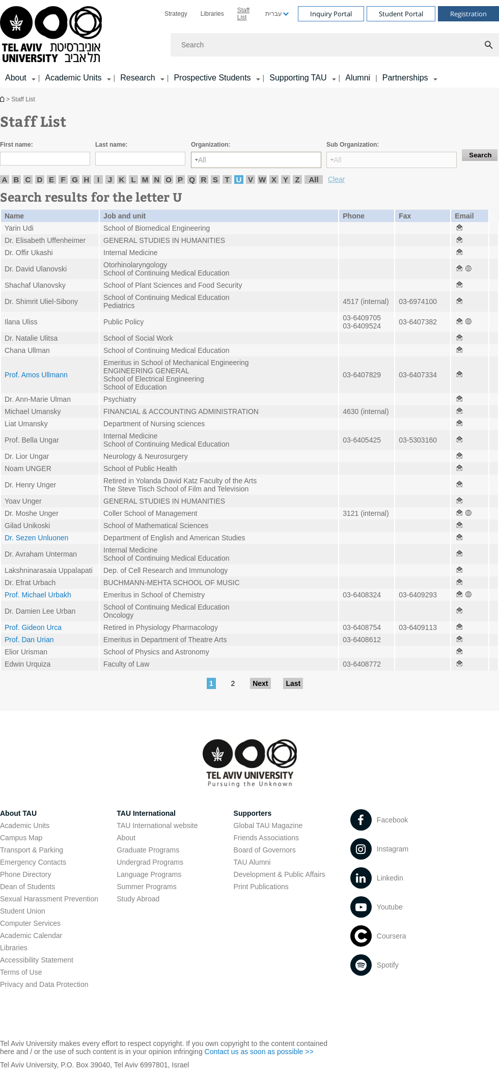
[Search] (335, 45)
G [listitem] (75, 179)
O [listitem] (168, 179)
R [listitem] (204, 179)
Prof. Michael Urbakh (38, 595)
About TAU (18, 813)
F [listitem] (63, 179)
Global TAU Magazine (268, 825)
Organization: (210, 144)
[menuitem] (176, 14)
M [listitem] (145, 179)
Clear (336, 179)
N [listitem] (157, 179)
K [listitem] (122, 179)
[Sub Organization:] (391, 160)
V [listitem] (250, 179)
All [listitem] (313, 179)
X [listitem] (273, 179)
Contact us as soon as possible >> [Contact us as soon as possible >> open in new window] (259, 1052)
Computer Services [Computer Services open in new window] (30, 923)
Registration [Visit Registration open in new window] (468, 13)
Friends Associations (266, 838)
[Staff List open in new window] (459, 228)
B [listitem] (16, 179)
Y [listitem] (285, 179)
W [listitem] (262, 179)
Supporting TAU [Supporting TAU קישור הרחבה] (297, 77)
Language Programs (149, 874)
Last (293, 683)
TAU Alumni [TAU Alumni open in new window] (252, 862)
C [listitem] (28, 179)
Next (260, 683)
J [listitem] (110, 179)
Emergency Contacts (33, 862)
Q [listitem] (192, 179)
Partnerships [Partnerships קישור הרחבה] (405, 77)
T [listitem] (227, 179)
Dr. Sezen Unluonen (36, 538)
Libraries (212, 13)
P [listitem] (180, 179)
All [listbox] (202, 160)
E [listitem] (51, 179)
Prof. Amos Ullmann (36, 375)
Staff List (243, 14)
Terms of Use (21, 972)
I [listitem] (98, 179)
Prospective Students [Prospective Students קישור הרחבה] (212, 77)
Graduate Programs (148, 850)
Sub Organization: (352, 144)
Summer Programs (146, 887)
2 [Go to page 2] (233, 683)
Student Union (22, 911)
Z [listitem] (297, 179)
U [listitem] (239, 179)
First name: (16, 144)
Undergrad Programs (150, 862)
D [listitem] (40, 179)
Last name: (111, 144)
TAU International (146, 813)
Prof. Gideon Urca (33, 627)
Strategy (175, 13)
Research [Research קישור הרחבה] (137, 77)
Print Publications (261, 887)
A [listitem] (5, 179)
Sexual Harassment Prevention (49, 899)
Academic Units (24, 825)
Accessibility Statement (36, 960)
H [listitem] (87, 179)
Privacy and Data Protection (44, 984)
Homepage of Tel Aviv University (3, 99)
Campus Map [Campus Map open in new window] (21, 838)
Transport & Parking (31, 850)
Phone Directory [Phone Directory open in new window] (25, 874)
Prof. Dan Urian (29, 640)
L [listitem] (133, 179)
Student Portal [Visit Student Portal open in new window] (401, 13)
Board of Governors (265, 850)
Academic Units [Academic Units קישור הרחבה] (73, 77)
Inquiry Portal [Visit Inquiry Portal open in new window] (331, 13)
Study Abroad (138, 899)
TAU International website (157, 825)
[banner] (249, 44)
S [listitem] (215, 179)
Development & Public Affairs (279, 874)
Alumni (357, 77)
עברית (273, 13)
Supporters (253, 813)
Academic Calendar (31, 935)
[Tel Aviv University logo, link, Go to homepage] (52, 35)
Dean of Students (27, 887)
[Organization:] (256, 160)
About (126, 838)
